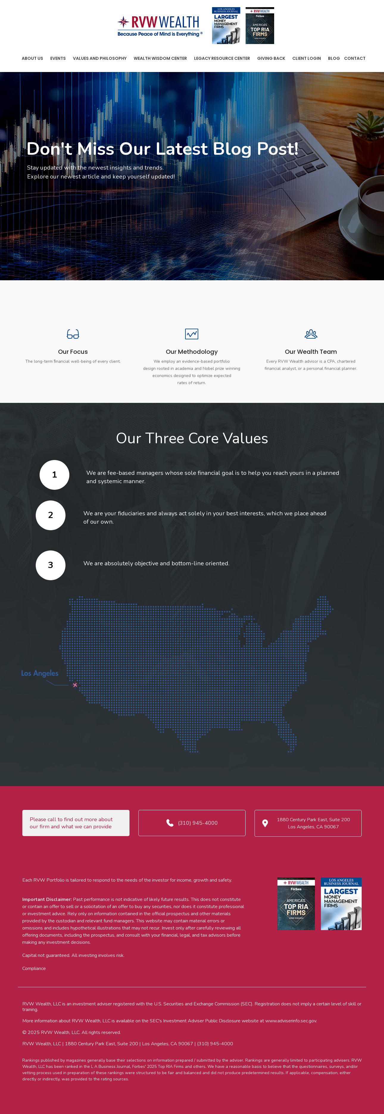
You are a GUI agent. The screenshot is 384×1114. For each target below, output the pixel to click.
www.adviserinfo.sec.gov (290, 1021)
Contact (355, 58)
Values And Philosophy (100, 58)
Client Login (306, 58)
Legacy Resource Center (222, 58)
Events (58, 58)
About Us (32, 58)
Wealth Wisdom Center (160, 58)
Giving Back (271, 58)
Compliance (34, 968)
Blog (334, 58)
